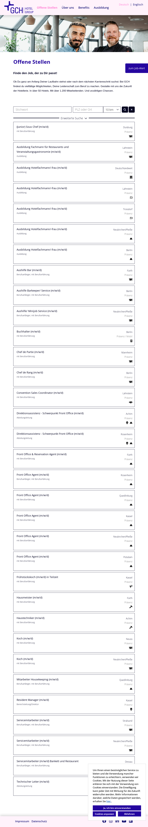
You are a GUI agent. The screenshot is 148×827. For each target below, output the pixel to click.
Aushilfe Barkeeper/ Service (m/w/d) (38, 290)
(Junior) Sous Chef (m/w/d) (32, 126)
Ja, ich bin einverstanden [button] (117, 808)
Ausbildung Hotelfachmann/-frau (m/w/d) (42, 167)
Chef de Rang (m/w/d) (30, 372)
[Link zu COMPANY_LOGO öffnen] (19, 7)
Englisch (138, 4)
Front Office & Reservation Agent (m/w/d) (41, 454)
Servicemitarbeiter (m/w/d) (33, 720)
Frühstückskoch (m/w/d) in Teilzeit (37, 577)
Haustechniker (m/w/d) (30, 618)
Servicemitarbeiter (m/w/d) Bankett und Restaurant (47, 761)
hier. (108, 801)
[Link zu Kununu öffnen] (130, 821)
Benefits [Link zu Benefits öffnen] (83, 8)
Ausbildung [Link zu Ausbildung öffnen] (101, 8)
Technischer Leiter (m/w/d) (33, 781)
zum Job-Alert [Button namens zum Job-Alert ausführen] (136, 68)
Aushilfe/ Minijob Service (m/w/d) (37, 311)
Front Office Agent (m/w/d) (33, 474)
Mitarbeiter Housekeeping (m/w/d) (37, 679)
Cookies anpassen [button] (104, 813)
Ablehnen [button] (129, 813)
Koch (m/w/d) (25, 638)
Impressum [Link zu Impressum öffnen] (22, 821)
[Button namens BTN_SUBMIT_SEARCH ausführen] (125, 110)
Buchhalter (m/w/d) (28, 331)
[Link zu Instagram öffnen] (110, 821)
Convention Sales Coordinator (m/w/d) (40, 392)
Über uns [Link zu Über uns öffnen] (68, 8)
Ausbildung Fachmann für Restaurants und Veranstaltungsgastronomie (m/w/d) (43, 149)
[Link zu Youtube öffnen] (124, 821)
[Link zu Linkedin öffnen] (117, 821)
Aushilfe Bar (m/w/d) (29, 270)
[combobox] (112, 110)
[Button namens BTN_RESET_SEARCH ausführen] (132, 110)
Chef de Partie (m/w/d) (30, 352)
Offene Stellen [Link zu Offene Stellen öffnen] (47, 8)
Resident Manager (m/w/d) (33, 700)
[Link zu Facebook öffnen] (104, 821)
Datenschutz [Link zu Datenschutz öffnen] (39, 821)
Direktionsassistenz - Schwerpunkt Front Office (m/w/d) (50, 413)
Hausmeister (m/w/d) (29, 597)
